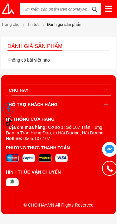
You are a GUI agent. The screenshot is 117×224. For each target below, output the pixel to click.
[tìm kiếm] (94, 8)
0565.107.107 (36, 138)
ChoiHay (18, 90)
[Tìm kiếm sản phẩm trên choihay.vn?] (60, 9)
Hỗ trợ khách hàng (33, 104)
